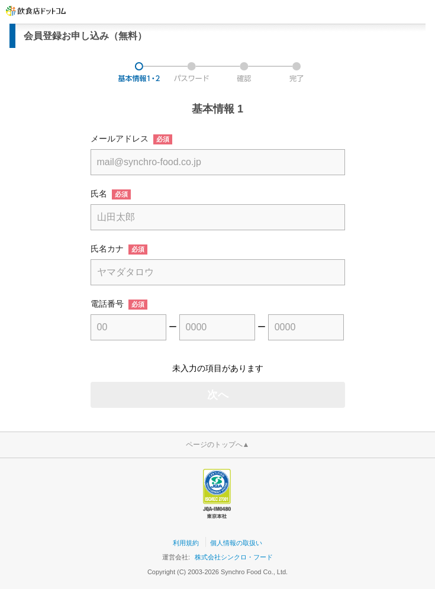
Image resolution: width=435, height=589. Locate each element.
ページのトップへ (218, 444)
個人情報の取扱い (236, 542)
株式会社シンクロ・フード (234, 557)
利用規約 (186, 542)
